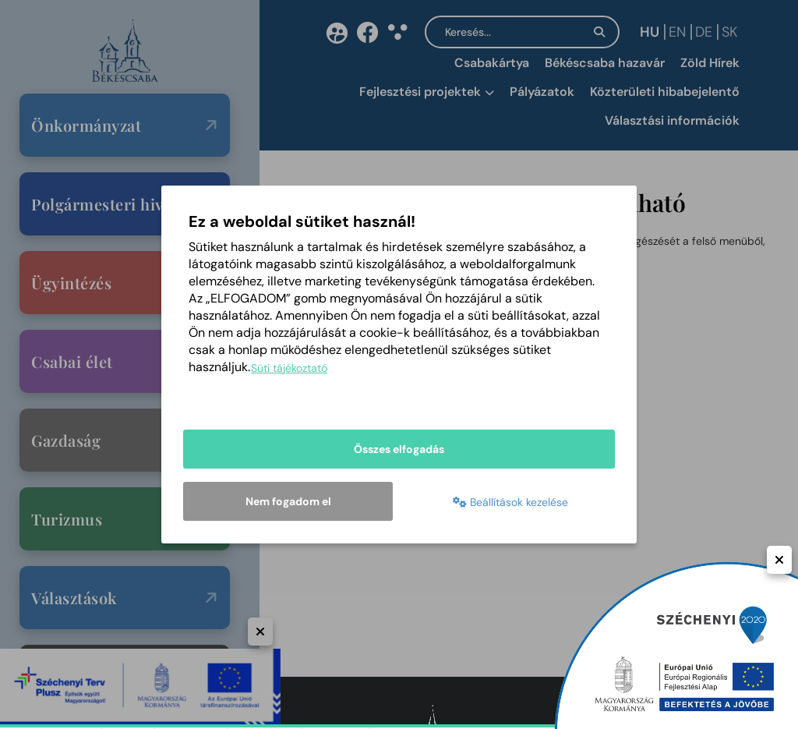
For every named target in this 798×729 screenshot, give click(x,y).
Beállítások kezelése (510, 503)
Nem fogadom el (288, 501)
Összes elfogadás (399, 450)
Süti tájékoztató (289, 369)
